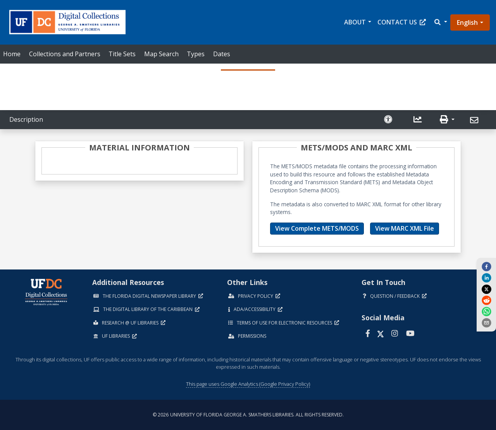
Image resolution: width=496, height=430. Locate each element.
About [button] (355, 22)
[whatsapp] (486, 311)
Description (26, 119)
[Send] (475, 120)
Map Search (161, 54)
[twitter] (486, 289)
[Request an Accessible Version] (389, 120)
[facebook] (486, 266)
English (467, 22)
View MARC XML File (404, 228)
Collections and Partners (64, 54)
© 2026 (248, 414)
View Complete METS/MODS (317, 228)
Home (12, 54)
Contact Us (401, 22)
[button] (440, 22)
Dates (221, 54)
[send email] (486, 323)
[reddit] (486, 300)
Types (196, 54)
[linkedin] (486, 278)
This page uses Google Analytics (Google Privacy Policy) (248, 383)
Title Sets (122, 54)
